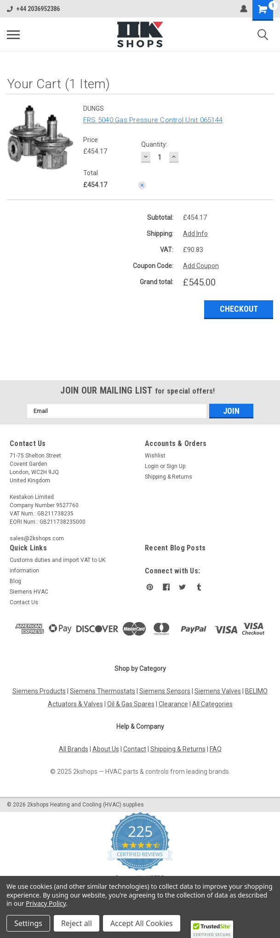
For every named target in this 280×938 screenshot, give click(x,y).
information (24, 570)
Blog (15, 581)
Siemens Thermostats (102, 691)
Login (152, 466)
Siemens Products (39, 691)
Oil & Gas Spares (130, 704)
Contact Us (24, 602)
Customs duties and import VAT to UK (57, 560)
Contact (134, 749)
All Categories (212, 704)
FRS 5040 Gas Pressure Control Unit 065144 (153, 120)
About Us (105, 749)
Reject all (76, 923)
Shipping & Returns (168, 477)
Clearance (173, 704)
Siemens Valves (217, 691)
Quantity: (154, 144)
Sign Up (175, 466)
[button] (212, 929)
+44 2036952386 (33, 8)
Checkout (239, 309)
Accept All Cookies (141, 923)
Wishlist (155, 455)
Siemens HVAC (29, 592)
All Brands (73, 749)
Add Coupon (201, 265)
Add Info (195, 233)
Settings (28, 923)
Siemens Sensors (164, 691)
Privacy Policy (46, 903)
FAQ (216, 749)
